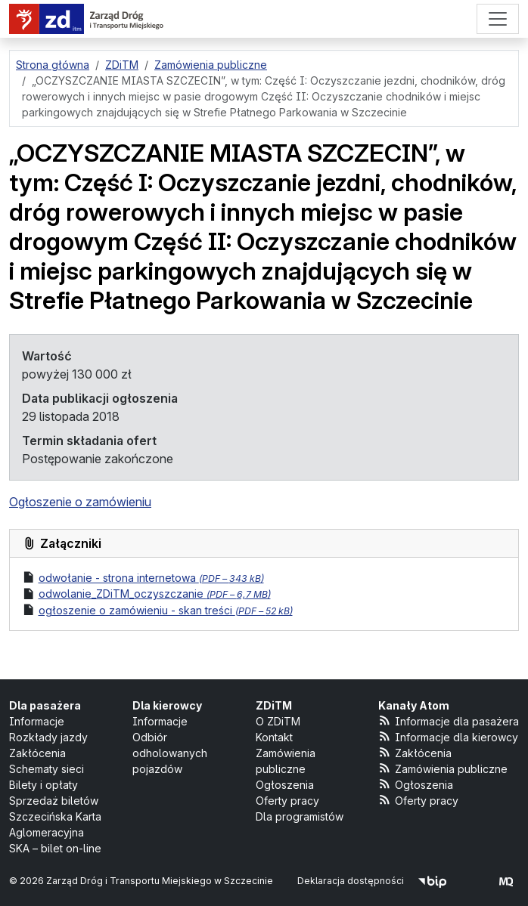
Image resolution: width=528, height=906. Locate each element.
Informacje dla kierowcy (448, 736)
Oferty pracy (287, 800)
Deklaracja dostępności (350, 880)
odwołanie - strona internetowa (151, 577)
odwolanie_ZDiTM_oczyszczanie (155, 593)
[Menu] (498, 19)
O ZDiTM (278, 721)
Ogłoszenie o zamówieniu (80, 501)
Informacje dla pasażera (448, 720)
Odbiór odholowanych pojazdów (169, 753)
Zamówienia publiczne (443, 768)
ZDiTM (274, 705)
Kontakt (274, 737)
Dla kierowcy (167, 705)
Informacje (36, 721)
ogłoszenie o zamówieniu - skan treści (166, 610)
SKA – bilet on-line (55, 848)
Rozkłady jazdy (48, 737)
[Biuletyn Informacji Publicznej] (432, 880)
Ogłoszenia (285, 784)
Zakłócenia (37, 753)
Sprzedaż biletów (53, 800)
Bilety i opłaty (43, 784)
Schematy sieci (46, 768)
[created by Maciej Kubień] (506, 880)
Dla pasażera (45, 705)
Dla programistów (299, 816)
